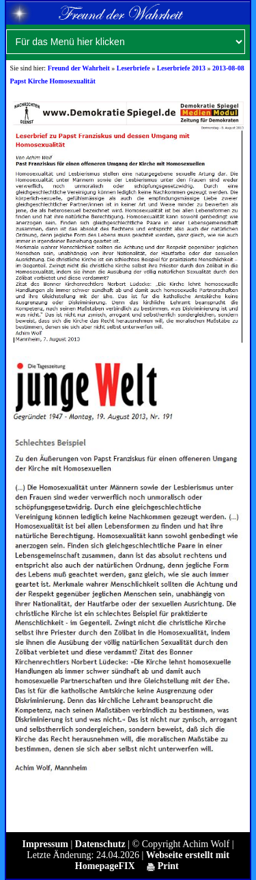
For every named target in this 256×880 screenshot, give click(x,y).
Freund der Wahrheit (79, 68)
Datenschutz (100, 844)
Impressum (45, 844)
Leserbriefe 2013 (181, 68)
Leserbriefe (133, 68)
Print (163, 866)
